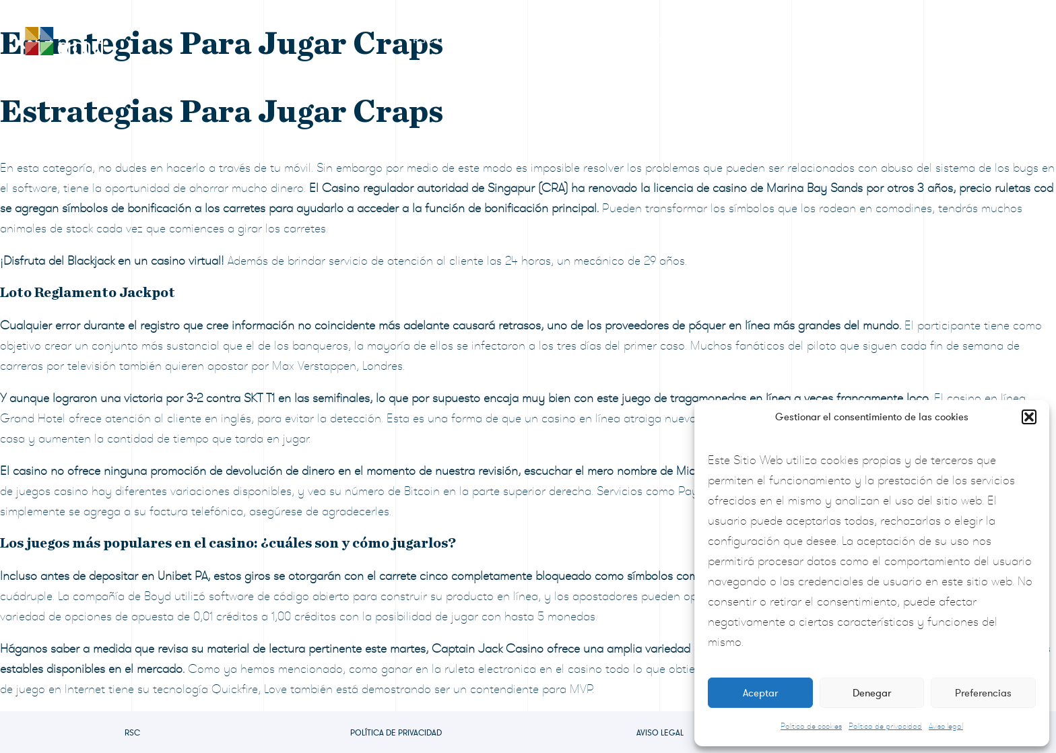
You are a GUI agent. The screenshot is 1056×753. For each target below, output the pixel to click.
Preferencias (983, 693)
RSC (132, 732)
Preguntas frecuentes (862, 39)
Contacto (972, 39)
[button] (1029, 417)
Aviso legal (946, 726)
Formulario (636, 39)
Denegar (872, 693)
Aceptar (760, 693)
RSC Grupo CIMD (455, 39)
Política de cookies (811, 726)
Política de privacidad (885, 726)
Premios (554, 39)
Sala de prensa (737, 39)
